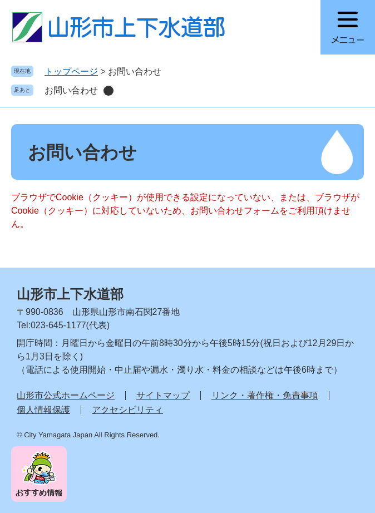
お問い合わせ (71, 90)
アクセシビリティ (127, 410)
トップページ (71, 71)
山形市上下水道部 (70, 294)
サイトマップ (163, 395)
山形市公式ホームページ (66, 395)
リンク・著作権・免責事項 (264, 395)
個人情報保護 (43, 410)
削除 (108, 91)
